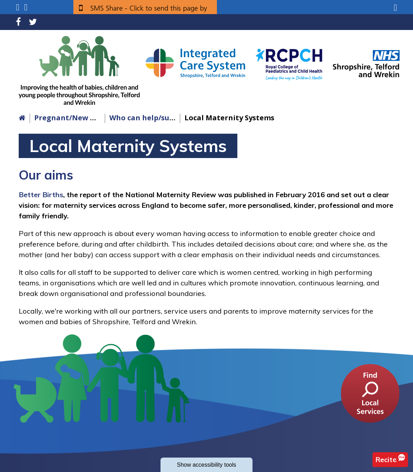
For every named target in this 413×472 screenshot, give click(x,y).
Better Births (41, 194)
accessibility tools (206, 465)
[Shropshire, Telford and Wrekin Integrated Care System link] (195, 63)
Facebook (18, 22)
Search (26, 7)
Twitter (33, 22)
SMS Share (148, 11)
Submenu (17, 7)
